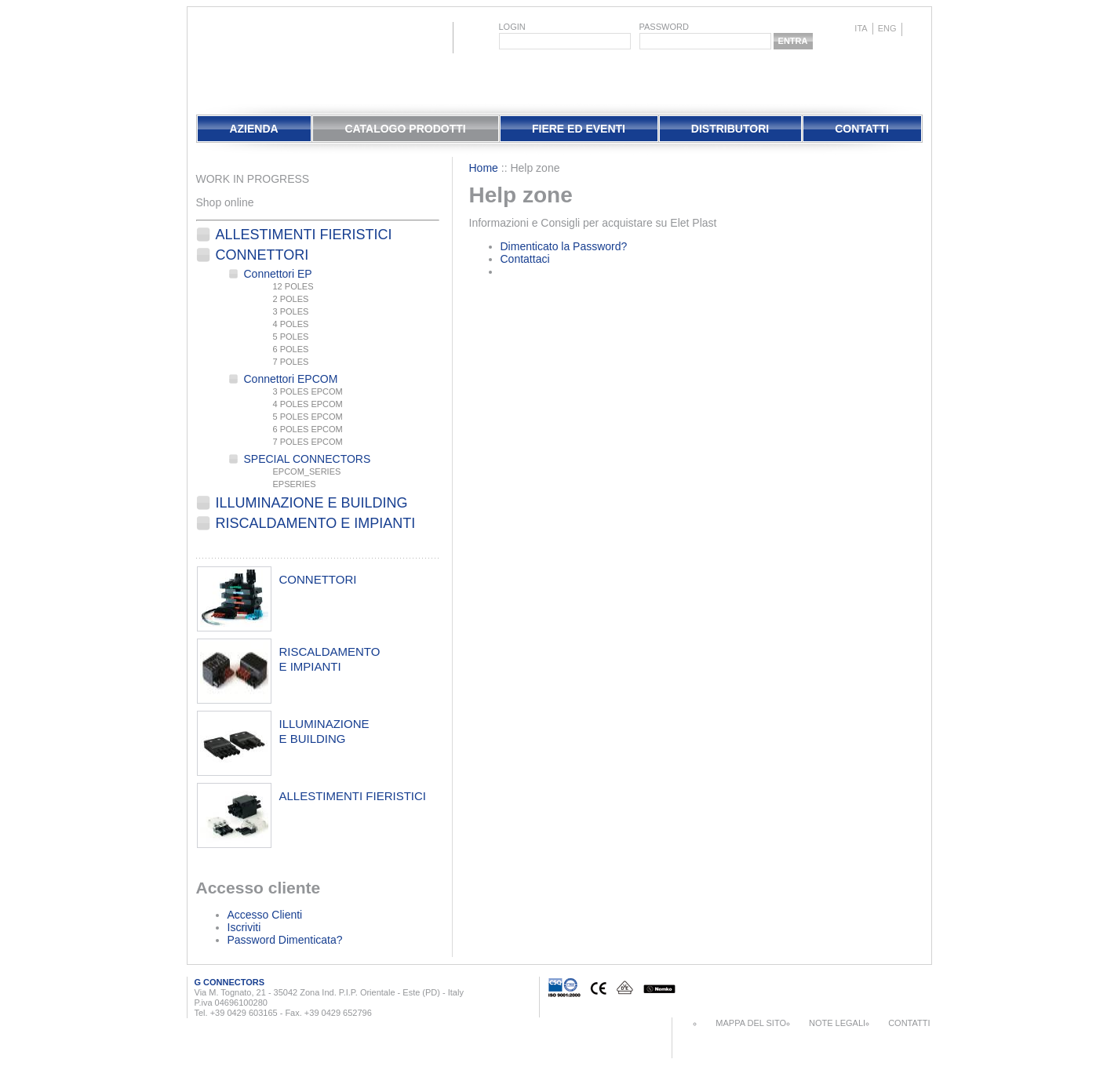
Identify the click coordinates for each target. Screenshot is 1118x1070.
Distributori (730, 128)
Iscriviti (244, 927)
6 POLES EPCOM (308, 429)
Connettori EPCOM (291, 379)
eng (887, 28)
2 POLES (291, 299)
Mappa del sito (751, 1023)
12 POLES (293, 286)
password (664, 26)
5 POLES (291, 336)
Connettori (262, 255)
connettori (318, 579)
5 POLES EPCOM (308, 416)
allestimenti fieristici (353, 795)
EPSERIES (294, 484)
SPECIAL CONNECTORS (307, 459)
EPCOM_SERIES (307, 471)
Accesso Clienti (265, 914)
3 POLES (291, 311)
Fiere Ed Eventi (578, 128)
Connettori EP (278, 274)
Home (483, 168)
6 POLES (291, 349)
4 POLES (291, 324)
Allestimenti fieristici (304, 234)
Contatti (862, 128)
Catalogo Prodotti (404, 128)
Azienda (253, 128)
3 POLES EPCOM (308, 391)
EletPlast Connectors (238, 58)
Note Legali (837, 1023)
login (512, 26)
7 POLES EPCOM (308, 441)
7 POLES (291, 361)
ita (860, 28)
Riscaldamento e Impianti (316, 523)
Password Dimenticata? (285, 940)
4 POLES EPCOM (308, 404)
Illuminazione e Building (312, 503)
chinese (915, 29)
